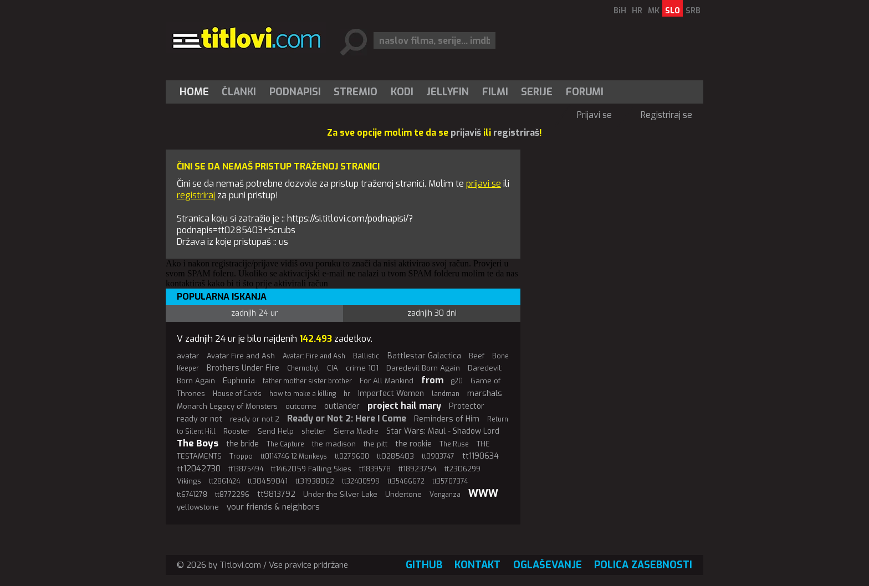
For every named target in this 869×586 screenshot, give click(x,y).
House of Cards (237, 393)
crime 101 (362, 368)
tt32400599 (361, 481)
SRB (693, 11)
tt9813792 (276, 494)
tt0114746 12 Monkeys (293, 456)
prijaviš (466, 132)
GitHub (424, 565)
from (432, 380)
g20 (457, 381)
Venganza (445, 494)
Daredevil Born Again (423, 368)
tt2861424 (224, 481)
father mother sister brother (307, 381)
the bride (242, 444)
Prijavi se (594, 115)
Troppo (241, 456)
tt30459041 (268, 481)
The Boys (197, 443)
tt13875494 (245, 469)
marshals (484, 393)
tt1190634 (480, 456)
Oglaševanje (547, 565)
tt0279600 (352, 456)
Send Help (276, 431)
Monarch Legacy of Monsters (227, 406)
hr (347, 393)
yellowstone (198, 507)
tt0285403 (395, 456)
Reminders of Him (446, 419)
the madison (334, 444)
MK (654, 11)
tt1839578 (375, 469)
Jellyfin (447, 92)
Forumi (585, 92)
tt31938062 (314, 481)
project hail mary (404, 406)
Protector (466, 406)
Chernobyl (303, 368)
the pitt (375, 444)
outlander (342, 406)
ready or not (199, 419)
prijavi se (483, 183)
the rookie (413, 444)
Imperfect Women (391, 393)
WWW (483, 493)
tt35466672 (406, 481)
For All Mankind (386, 380)
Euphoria (239, 380)
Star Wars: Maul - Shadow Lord (442, 431)
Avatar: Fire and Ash (314, 356)
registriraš (516, 132)
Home (194, 92)
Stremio (355, 92)
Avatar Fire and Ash (241, 356)
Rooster (236, 431)
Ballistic (366, 356)
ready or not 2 (254, 419)
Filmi (495, 92)
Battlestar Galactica (424, 356)
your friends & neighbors (273, 506)
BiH (620, 11)
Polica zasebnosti (643, 565)
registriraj (196, 195)
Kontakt (477, 565)
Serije (537, 92)
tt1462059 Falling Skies (311, 469)
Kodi (402, 92)
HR (637, 11)
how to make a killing (302, 393)
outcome (300, 406)
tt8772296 (232, 494)
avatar (188, 356)
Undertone (403, 494)
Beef (476, 356)
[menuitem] (197, 92)
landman (445, 393)
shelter (313, 431)
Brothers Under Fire (243, 368)
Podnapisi (295, 92)
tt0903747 (438, 456)
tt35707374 (450, 481)
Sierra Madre (356, 431)
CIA (332, 368)
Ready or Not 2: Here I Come (346, 418)
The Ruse (454, 444)
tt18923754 (417, 469)
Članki (239, 92)
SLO (672, 11)
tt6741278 (192, 494)
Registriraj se (666, 115)
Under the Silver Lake (340, 494)
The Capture (285, 444)
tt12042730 (199, 468)
